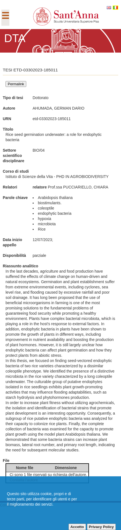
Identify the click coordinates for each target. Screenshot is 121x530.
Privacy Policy (101, 527)
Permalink (16, 84)
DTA (14, 38)
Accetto (77, 527)
